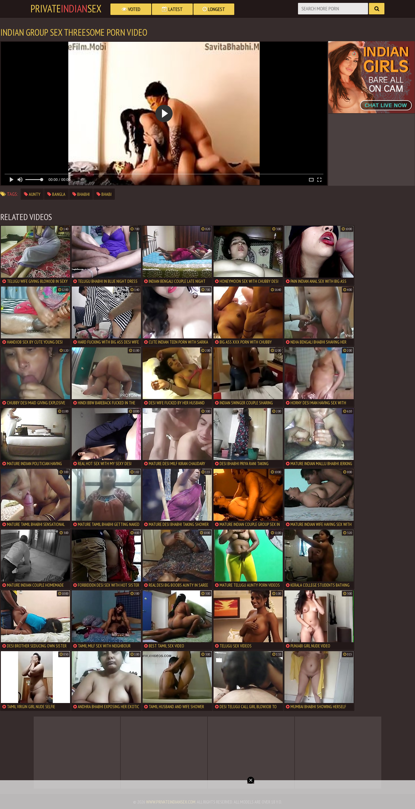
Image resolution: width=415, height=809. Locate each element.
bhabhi (81, 194)
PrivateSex (66, 8)
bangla (56, 194)
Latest (172, 9)
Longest (214, 9)
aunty (32, 194)
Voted (131, 9)
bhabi (104, 194)
